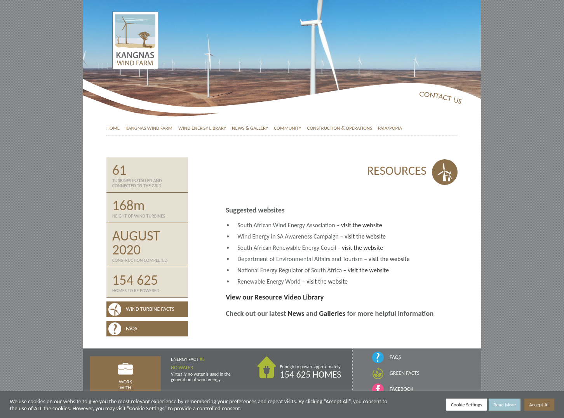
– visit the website (363, 236)
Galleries (332, 313)
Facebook (401, 389)
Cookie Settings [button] (466, 405)
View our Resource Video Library (275, 297)
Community (287, 128)
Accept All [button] (539, 405)
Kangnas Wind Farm (148, 128)
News (296, 313)
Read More (504, 405)
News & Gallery (250, 128)
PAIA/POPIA (390, 128)
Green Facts (405, 373)
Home (113, 128)
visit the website (361, 225)
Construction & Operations (340, 128)
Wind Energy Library (202, 128)
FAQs (395, 357)
